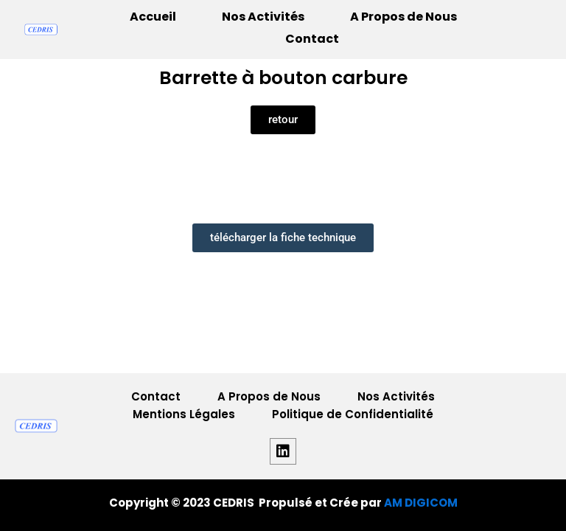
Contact (312, 38)
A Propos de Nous (403, 16)
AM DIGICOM (421, 502)
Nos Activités (263, 16)
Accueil (153, 16)
